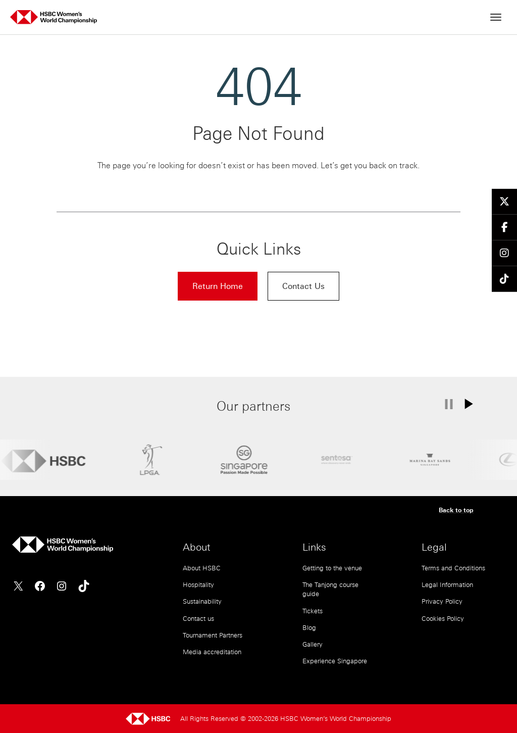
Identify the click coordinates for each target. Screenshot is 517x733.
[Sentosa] (337, 459)
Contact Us (303, 285)
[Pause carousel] (448, 404)
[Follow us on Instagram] (504, 253)
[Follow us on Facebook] (504, 227)
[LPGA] (151, 459)
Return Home (217, 285)
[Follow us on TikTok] (504, 279)
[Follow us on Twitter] (504, 202)
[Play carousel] (475, 404)
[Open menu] (496, 17)
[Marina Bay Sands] (429, 459)
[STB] (244, 459)
